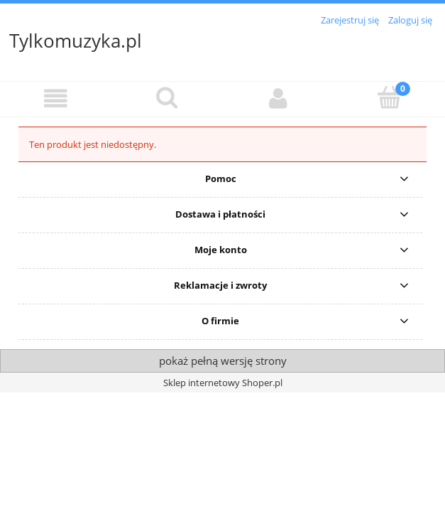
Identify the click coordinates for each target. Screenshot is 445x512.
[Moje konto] (278, 98)
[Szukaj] (167, 97)
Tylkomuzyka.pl (75, 40)
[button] (56, 98)
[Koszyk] (389, 97)
